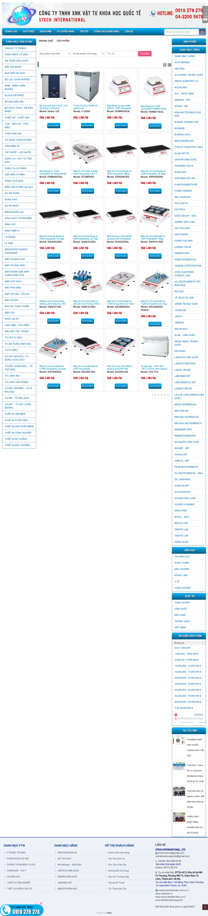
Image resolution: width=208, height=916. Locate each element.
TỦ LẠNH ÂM (12, 375)
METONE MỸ (181, 410)
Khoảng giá (179, 643)
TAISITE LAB (181, 535)
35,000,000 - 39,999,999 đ (188, 696)
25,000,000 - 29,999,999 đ (188, 684)
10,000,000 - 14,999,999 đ (188, 666)
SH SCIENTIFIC (183, 492)
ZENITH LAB (181, 529)
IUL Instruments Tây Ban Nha (187, 283)
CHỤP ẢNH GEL (13, 133)
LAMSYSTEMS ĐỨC (185, 363)
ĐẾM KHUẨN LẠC (14, 212)
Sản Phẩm (63, 40)
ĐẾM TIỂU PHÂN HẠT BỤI (19, 187)
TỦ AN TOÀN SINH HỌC (18, 343)
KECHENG (180, 351)
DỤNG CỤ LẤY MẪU (15, 168)
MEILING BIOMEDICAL (187, 417)
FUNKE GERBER (183, 190)
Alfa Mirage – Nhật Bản (68, 864)
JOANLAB (180, 310)
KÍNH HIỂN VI (12, 230)
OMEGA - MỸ (182, 460)
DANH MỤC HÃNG (185, 56)
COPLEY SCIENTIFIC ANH (189, 147)
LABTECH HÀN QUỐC (186, 357)
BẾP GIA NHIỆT (13, 66)
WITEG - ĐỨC (182, 517)
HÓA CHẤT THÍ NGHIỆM (18, 218)
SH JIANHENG (183, 479)
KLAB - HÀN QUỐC (185, 335)
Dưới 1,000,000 (182, 648)
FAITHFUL (180, 209)
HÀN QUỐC (181, 608)
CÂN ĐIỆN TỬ (12, 146)
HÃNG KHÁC (182, 542)
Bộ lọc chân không (17, 79)
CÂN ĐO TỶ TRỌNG (15, 48)
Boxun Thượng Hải (186, 122)
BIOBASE (180, 128)
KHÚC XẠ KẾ (11, 318)
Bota (109, 913)
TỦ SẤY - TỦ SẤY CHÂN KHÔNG (18, 406)
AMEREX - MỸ (182, 99)
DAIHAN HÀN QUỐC (186, 159)
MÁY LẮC (10, 312)
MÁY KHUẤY (11, 300)
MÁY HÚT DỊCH (13, 281)
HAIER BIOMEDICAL (185, 259)
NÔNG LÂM (181, 575)
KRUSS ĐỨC (181, 328)
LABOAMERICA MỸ (185, 382)
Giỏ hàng (205, 14)
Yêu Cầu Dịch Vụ (115, 858)
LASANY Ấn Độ (183, 388)
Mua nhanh (53, 125)
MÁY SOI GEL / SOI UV (17, 294)
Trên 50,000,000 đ (184, 708)
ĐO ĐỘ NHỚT (12, 205)
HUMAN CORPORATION (188, 265)
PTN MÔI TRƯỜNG (15, 852)
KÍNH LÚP (10, 224)
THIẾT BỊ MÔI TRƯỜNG (17, 445)
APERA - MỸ (181, 106)
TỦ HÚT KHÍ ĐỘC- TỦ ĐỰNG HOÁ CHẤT (16, 358)
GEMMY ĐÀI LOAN (185, 222)
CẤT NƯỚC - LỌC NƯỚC (18, 152)
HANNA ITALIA (183, 247)
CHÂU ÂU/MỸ (182, 602)
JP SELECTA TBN (184, 297)
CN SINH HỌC (182, 556)
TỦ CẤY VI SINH (13, 337)
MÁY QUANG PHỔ (15, 259)
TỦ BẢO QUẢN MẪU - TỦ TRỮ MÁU (18, 368)
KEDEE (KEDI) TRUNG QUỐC (186, 343)
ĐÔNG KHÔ (11, 199)
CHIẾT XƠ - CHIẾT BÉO (17, 117)
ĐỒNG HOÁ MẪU (14, 180)
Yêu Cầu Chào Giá (116, 864)
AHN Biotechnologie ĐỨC (188, 114)
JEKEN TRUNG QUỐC (186, 303)
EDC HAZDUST (183, 197)
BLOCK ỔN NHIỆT (14, 95)
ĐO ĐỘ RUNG (12, 193)
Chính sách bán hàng (117, 852)
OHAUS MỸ (181, 454)
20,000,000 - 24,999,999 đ (188, 678)
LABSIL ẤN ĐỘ (182, 369)
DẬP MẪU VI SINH (15, 174)
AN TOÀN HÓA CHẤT (16, 60)
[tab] (189, 643)
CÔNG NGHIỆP (183, 587)
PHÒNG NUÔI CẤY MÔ (17, 858)
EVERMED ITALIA (184, 165)
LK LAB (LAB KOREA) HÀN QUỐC (189, 396)
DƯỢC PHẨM (182, 562)
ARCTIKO (180, 68)
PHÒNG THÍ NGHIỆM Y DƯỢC (20, 864)
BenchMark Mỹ (184, 140)
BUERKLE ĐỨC (182, 134)
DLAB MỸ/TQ (182, 153)
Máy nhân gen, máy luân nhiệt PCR (17, 273)
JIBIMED (179, 322)
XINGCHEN (181, 510)
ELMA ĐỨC (181, 172)
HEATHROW (181, 234)
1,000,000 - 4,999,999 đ (187, 654)
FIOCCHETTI (181, 203)
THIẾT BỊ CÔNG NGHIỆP (18, 432)
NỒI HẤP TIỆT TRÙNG (17, 331)
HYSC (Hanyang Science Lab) (184, 274)
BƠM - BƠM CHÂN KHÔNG (15, 87)
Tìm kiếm (145, 53)
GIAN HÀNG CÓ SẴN (16, 54)
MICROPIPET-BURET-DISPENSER (16, 251)
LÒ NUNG (10, 237)
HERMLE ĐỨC (182, 253)
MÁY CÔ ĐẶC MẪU (15, 265)
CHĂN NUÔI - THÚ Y (15, 870)
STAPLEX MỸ (182, 485)
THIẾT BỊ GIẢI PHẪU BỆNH (19, 426)
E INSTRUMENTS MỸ (186, 184)
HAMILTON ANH (184, 240)
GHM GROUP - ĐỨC (186, 215)
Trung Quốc (182, 621)
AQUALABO (181, 87)
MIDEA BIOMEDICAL (186, 404)
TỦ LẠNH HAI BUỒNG (17, 382)
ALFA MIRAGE (182, 62)
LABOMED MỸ (182, 376)
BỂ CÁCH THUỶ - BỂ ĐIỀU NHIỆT (19, 109)
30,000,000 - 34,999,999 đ (188, 690)
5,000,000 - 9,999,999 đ (187, 660)
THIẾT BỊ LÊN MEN (15, 413)
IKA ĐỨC (179, 291)
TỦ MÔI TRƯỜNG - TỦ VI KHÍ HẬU (18, 390)
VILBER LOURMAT (185, 504)
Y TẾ (177, 581)
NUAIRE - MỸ (182, 448)
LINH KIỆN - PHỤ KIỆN (17, 325)
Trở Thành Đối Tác (116, 888)
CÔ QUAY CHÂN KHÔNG (18, 139)
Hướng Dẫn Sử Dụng (117, 870)
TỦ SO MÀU (11, 350)
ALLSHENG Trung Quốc (189, 74)
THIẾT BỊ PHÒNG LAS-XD (18, 888)
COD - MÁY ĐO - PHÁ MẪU (16, 125)
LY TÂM (9, 243)
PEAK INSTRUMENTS (186, 466)
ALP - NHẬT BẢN (184, 93)
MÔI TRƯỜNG (182, 569)
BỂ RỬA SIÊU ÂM (14, 101)
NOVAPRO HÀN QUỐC (187, 442)
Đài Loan (180, 615)
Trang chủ (46, 40)
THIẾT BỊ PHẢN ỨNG (16, 420)
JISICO (178, 316)
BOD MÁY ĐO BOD (15, 73)
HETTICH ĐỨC (182, 228)
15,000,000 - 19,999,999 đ (188, 672)
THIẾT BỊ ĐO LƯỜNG (16, 439)
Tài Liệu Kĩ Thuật (115, 882)
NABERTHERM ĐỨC (185, 435)
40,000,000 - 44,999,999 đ (188, 702)
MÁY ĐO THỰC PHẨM (17, 306)
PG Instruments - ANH (189, 473)
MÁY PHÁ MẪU (13, 287)
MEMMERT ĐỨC (183, 429)
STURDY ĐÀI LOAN (185, 498)
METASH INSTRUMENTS (188, 423)
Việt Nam (180, 627)
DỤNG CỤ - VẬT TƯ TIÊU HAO (18, 160)
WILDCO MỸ (181, 523)
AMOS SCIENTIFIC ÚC (187, 81)
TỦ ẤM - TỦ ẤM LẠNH (17, 398)
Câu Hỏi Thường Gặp (117, 876)
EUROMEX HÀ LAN (185, 178)
